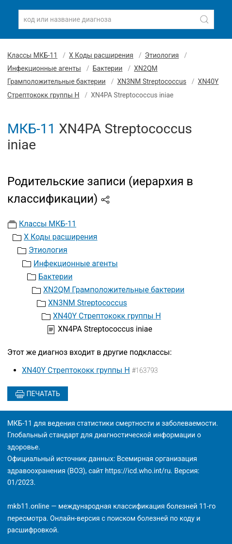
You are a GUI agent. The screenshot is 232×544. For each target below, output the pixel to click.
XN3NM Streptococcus (151, 81)
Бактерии (108, 68)
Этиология (162, 55)
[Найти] (204, 19)
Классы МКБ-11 (32, 55)
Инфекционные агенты (44, 68)
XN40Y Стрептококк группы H (107, 315)
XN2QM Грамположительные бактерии (113, 289)
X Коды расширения (101, 55)
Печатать (37, 394)
